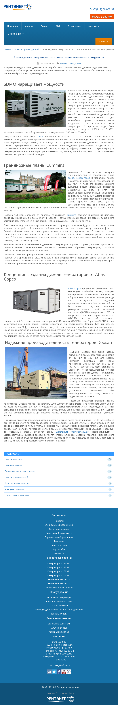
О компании (16, 33)
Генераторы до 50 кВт (59, 575)
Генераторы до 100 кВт (59, 579)
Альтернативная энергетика (17, 483)
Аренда (29, 26)
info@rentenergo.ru (62, 653)
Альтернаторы (59, 627)
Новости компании (13, 459)
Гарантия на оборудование (59, 537)
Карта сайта (59, 549)
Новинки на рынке (13, 465)
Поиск (103, 41)
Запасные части (59, 613)
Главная (7, 49)
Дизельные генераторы (59, 597)
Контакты (93, 26)
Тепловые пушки (59, 605)
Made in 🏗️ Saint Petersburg (61, 693)
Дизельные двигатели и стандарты (20, 471)
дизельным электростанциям (72, 431)
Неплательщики (59, 545)
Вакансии (59, 541)
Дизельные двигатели (59, 623)
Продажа (12, 26)
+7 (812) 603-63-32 (103, 9)
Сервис (45, 26)
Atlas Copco (74, 288)
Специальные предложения (17, 495)
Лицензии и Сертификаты (59, 533)
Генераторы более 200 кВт (59, 587)
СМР (58, 26)
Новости (59, 520)
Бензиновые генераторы (59, 601)
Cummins (71, 214)
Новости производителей (27, 49)
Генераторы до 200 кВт (59, 583)
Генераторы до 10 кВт (59, 563)
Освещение (74, 26)
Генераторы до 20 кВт (59, 567)
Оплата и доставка (59, 529)
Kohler (39, 136)
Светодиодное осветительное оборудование (59, 609)
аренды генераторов (79, 177)
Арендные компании (14, 489)
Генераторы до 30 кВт (59, 571)
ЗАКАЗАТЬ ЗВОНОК (102, 16)
